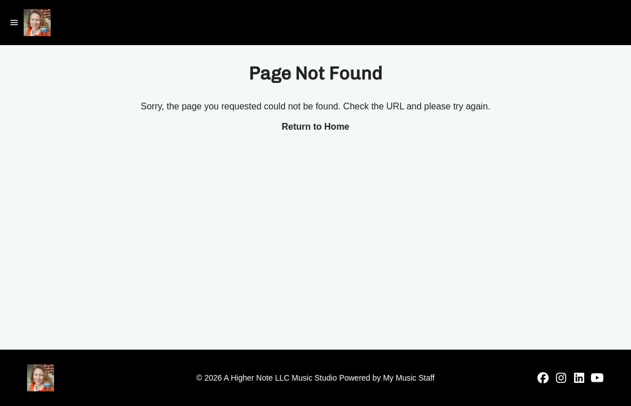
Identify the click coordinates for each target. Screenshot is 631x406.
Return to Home (316, 126)
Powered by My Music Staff (386, 377)
